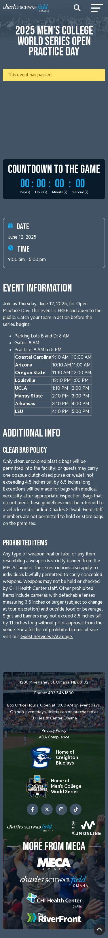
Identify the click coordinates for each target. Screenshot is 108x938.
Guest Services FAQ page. (46, 637)
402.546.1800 (61, 692)
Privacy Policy (54, 730)
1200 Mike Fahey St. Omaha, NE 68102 (54, 682)
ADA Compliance (54, 737)
